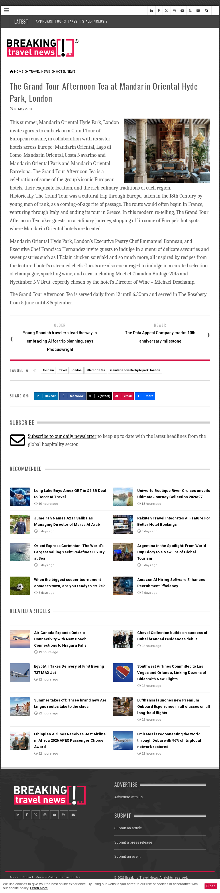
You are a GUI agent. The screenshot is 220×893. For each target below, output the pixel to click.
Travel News (39, 72)
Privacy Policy (46, 877)
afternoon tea (96, 370)
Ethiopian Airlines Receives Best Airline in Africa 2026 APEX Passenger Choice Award (70, 740)
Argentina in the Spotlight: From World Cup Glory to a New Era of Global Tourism (171, 552)
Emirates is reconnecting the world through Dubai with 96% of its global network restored (169, 740)
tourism (48, 370)
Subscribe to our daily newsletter (62, 436)
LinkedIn (46, 396)
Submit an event (127, 856)
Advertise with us (128, 797)
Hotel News (66, 72)
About (14, 877)
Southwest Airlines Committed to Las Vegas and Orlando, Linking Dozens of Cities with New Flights (171, 672)
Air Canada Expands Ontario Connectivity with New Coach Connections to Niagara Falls (60, 639)
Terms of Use (70, 877)
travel (63, 370)
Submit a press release (133, 842)
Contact (27, 877)
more (145, 396)
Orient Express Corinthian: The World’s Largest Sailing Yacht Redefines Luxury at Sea (69, 552)
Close (210, 886)
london (77, 370)
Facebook (72, 396)
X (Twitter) (99, 396)
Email (123, 396)
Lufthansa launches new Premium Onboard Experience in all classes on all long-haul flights (173, 706)
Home (18, 72)
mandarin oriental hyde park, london (135, 370)
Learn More (39, 888)
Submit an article (128, 828)
